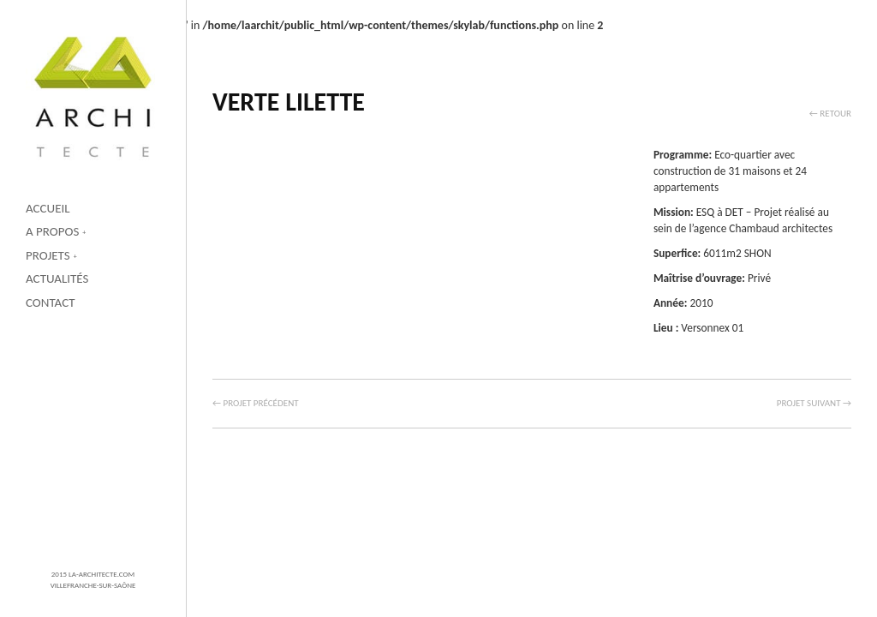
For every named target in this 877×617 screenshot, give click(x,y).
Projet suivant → (814, 403)
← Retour (830, 113)
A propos (52, 231)
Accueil (48, 208)
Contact (50, 302)
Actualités (57, 278)
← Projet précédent (255, 403)
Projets (48, 255)
